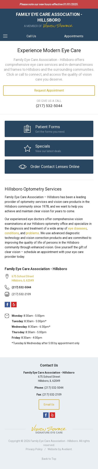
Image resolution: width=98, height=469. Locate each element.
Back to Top (49, 458)
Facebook (7, 304)
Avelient (67, 449)
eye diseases (77, 228)
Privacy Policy (34, 449)
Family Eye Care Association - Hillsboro (54, 441)
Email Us (49, 404)
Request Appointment (49, 90)
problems (32, 233)
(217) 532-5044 (49, 105)
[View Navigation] (6, 36)
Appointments (73, 36)
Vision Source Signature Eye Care (49, 429)
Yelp (14, 304)
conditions (12, 233)
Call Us (31, 36)
